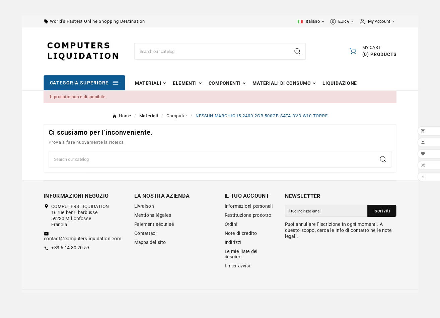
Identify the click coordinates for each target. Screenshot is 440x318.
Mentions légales (152, 215)
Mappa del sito (150, 242)
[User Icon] (378, 21)
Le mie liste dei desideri (241, 254)
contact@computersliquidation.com (82, 239)
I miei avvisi (237, 266)
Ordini (231, 224)
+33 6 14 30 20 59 (70, 248)
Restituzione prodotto (248, 215)
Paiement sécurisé (154, 224)
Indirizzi (233, 242)
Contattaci (145, 233)
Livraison (144, 206)
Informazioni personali (249, 206)
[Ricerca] (212, 51)
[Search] (297, 51)
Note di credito (241, 233)
